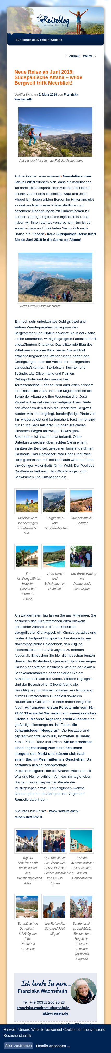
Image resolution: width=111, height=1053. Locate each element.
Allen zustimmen (18, 1046)
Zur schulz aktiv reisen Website (39, 40)
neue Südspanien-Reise (67, 234)
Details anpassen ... (53, 1046)
